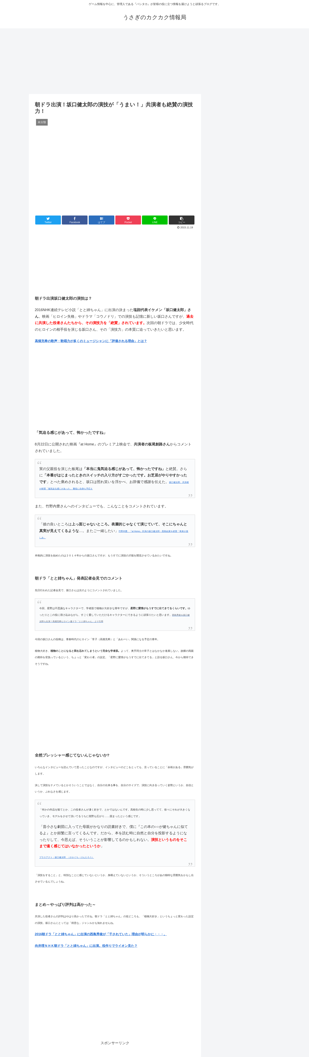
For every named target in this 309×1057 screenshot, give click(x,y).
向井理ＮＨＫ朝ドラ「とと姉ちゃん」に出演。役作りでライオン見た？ (86, 945)
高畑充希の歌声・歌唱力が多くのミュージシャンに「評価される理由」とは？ (91, 341)
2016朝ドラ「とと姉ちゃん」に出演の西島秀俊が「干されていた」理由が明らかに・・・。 (101, 934)
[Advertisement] (154, 61)
